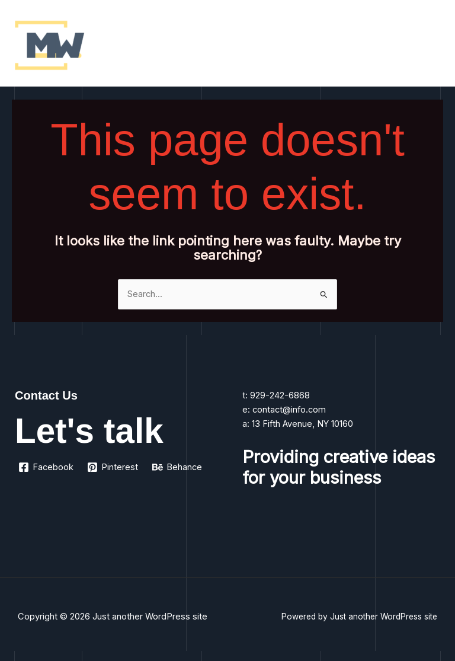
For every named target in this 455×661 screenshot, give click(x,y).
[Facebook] (46, 467)
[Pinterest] (113, 467)
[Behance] (177, 467)
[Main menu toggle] (430, 46)
